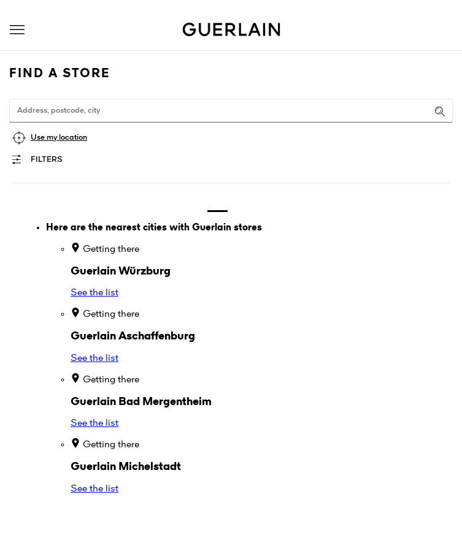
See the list (94, 293)
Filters (47, 160)
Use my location (59, 138)
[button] (17, 29)
